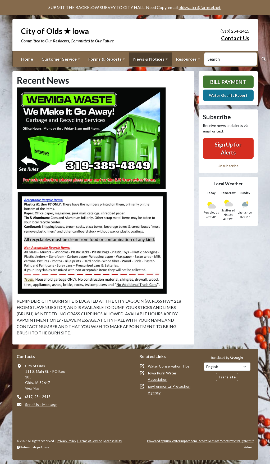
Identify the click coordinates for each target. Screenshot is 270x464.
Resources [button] (186, 58)
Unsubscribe (228, 165)
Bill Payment (228, 82)
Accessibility (113, 441)
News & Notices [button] (148, 58)
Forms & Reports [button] (105, 58)
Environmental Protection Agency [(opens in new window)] (169, 389)
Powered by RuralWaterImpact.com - (200, 441)
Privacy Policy (66, 441)
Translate (227, 377)
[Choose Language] (227, 367)
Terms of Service (90, 441)
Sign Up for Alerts (228, 148)
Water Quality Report (228, 95)
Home (27, 58)
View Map (32, 388)
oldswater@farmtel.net (200, 7)
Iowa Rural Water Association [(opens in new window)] (162, 376)
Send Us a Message (41, 404)
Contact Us (235, 38)
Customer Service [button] (59, 58)
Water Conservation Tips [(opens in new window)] (169, 366)
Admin (249, 447)
